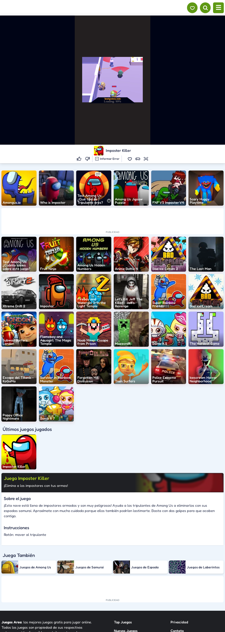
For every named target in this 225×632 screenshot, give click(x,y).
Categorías (123, 590)
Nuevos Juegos (126, 581)
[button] (129, 158)
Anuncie (177, 598)
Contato (177, 581)
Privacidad (179, 573)
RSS (174, 590)
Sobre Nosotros (126, 598)
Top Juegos (123, 573)
